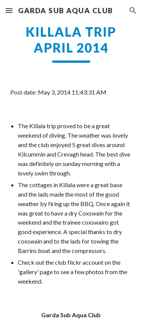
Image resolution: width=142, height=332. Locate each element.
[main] (71, 43)
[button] (9, 10)
